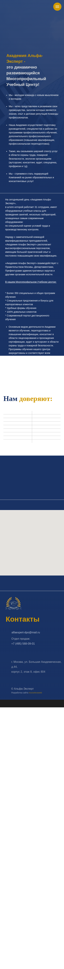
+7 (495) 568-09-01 (23, 644)
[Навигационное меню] (57, 6)
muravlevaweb (35, 693)
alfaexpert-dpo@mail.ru (26, 632)
